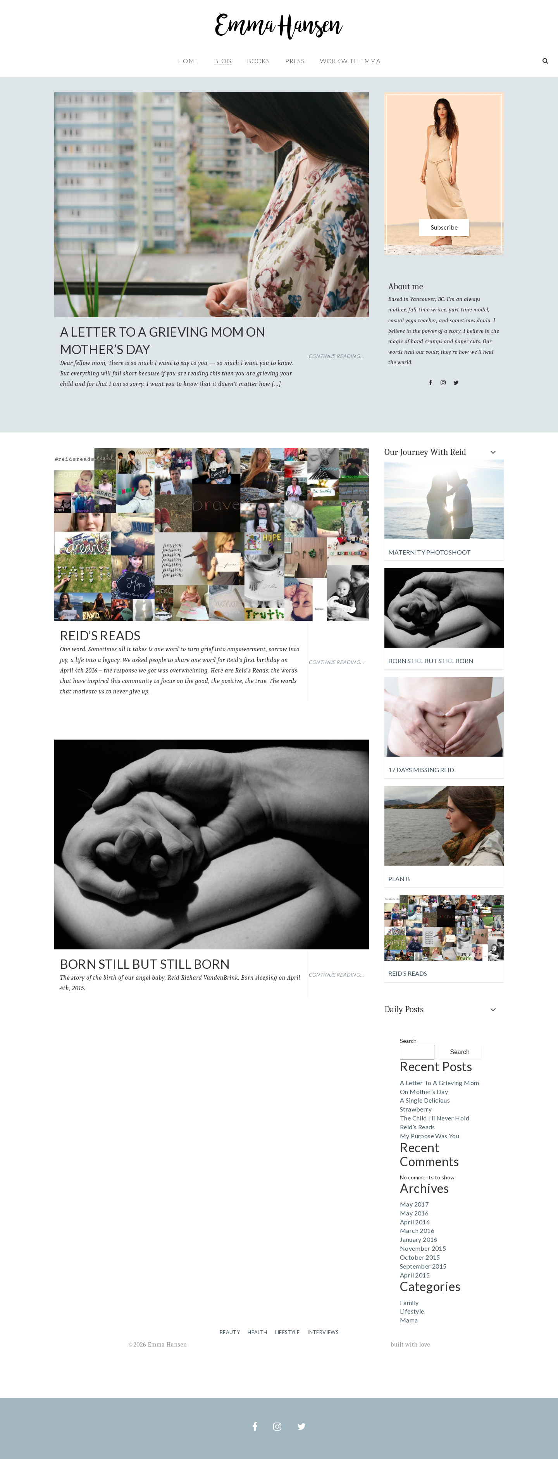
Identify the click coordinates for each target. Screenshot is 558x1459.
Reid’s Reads (100, 635)
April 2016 (415, 1222)
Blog (223, 60)
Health (257, 1332)
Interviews (322, 1332)
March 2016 (417, 1230)
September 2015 (423, 1266)
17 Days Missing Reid (421, 769)
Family (409, 1302)
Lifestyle (412, 1311)
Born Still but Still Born (145, 964)
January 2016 (418, 1239)
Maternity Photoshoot (429, 552)
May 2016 (414, 1213)
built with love (410, 1344)
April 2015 (415, 1275)
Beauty (230, 1332)
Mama (409, 1320)
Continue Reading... (336, 356)
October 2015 (420, 1257)
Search (408, 1040)
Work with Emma (350, 60)
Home (188, 60)
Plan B (399, 878)
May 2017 (414, 1204)
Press (295, 60)
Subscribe (444, 227)
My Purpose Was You (429, 1135)
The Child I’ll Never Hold (434, 1118)
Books (258, 60)
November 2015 (423, 1248)
